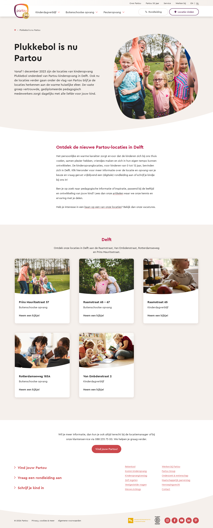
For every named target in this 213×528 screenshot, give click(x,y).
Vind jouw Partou (32, 467)
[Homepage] (15, 29)
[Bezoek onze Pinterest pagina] (196, 520)
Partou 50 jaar (152, 3)
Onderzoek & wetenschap (175, 475)
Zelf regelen (131, 480)
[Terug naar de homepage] (20, 9)
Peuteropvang (112, 12)
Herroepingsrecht (171, 484)
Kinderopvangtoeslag (136, 475)
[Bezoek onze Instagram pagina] (167, 520)
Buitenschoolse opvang (80, 12)
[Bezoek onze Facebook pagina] (175, 520)
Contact (166, 489)
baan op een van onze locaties (102, 206)
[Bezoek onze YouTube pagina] (182, 520)
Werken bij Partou (171, 466)
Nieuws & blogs (133, 489)
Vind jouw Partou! (106, 449)
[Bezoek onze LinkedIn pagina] (189, 520)
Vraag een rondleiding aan (40, 477)
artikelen (118, 193)
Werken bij (181, 3)
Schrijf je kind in (31, 488)
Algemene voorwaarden (69, 520)
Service (167, 3)
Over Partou (135, 3)
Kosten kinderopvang (136, 471)
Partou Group (168, 471)
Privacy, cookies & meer (43, 520)
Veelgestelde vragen (136, 484)
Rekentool (130, 466)
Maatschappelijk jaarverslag (176, 480)
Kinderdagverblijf (46, 12)
